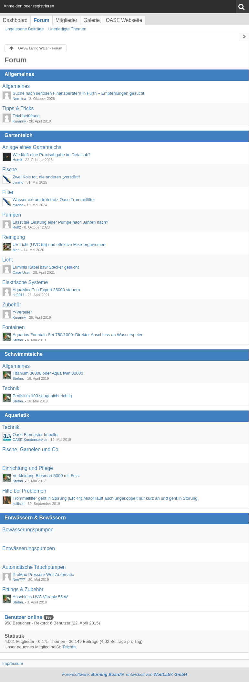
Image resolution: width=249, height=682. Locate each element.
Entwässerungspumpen (28, 548)
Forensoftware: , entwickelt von (124, 674)
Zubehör (11, 304)
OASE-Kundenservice (30, 440)
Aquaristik (17, 415)
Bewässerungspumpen (28, 529)
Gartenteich (19, 135)
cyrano (18, 182)
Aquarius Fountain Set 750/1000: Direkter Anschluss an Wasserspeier (77, 334)
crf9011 (19, 295)
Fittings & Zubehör (22, 589)
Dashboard (15, 20)
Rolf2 (17, 227)
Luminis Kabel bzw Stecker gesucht (46, 267)
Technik (10, 388)
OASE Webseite (124, 20)
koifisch (19, 504)
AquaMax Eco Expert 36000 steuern (46, 289)
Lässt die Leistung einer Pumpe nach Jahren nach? (60, 222)
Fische (9, 169)
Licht (7, 259)
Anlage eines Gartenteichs (31, 147)
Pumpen (11, 215)
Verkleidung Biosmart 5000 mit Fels (45, 475)
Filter (8, 192)
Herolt (17, 160)
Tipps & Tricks (18, 108)
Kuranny (19, 121)
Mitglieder (67, 20)
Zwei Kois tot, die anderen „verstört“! (46, 177)
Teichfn (69, 647)
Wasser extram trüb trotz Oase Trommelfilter (54, 199)
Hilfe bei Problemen (24, 491)
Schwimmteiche (24, 354)
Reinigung (13, 237)
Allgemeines (19, 74)
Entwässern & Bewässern (35, 517)
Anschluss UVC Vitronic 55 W (40, 596)
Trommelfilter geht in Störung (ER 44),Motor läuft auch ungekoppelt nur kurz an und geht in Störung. (106, 498)
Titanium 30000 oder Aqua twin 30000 (48, 373)
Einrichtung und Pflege (27, 468)
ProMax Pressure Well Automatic (43, 574)
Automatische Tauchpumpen (34, 567)
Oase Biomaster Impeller (36, 434)
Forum (41, 20)
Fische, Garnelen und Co (30, 449)
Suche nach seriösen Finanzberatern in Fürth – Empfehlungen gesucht (78, 93)
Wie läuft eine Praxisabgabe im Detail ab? (51, 154)
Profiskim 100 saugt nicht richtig (42, 395)
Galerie (91, 20)
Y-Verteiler (22, 312)
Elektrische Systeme (25, 282)
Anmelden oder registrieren (29, 6)
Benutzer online (23, 617)
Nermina (19, 99)
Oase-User (21, 272)
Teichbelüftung (26, 115)
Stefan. (18, 340)
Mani (16, 250)
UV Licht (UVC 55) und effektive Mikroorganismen (59, 244)
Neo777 (19, 579)
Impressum (12, 663)
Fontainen (13, 327)
